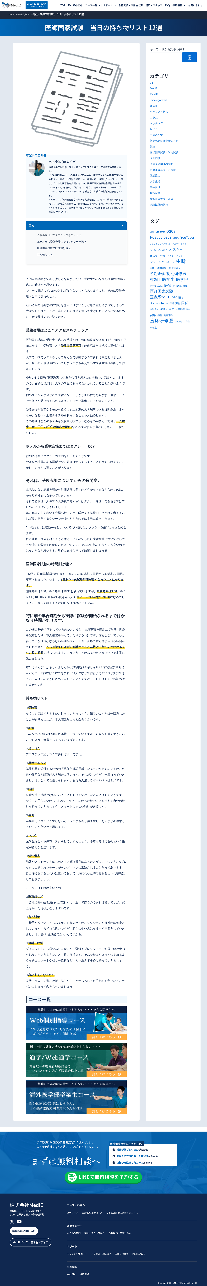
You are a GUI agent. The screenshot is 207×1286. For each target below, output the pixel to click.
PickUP (154, 94)
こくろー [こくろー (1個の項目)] (184, 245)
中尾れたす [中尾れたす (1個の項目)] (170, 264)
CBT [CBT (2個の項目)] (152, 232)
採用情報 (179, 5)
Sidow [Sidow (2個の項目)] (176, 238)
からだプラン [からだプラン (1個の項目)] (165, 245)
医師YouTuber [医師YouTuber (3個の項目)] (180, 288)
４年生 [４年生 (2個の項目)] (186, 326)
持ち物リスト (45, 254)
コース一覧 (92, 5)
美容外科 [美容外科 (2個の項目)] (168, 319)
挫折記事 (156, 193)
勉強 (37, 14)
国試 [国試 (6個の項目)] (184, 307)
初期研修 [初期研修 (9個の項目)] (157, 276)
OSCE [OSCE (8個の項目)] (170, 231)
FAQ (167, 5)
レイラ (154, 129)
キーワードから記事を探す (167, 49)
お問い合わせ (195, 5)
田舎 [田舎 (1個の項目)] (188, 314)
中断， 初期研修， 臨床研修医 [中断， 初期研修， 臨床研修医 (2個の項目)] (165, 270)
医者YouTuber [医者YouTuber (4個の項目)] (159, 307)
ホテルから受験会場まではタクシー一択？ (61, 241)
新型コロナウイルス (163, 198)
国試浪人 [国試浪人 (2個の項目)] (154, 313)
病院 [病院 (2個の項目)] (160, 319)
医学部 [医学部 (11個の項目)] (182, 282)
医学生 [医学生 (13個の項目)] (168, 282)
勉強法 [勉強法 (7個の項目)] (155, 283)
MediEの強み (75, 5)
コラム (154, 117)
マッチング (157, 123)
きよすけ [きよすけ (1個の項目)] (176, 245)
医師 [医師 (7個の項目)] (167, 289)
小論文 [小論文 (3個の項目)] (170, 313)
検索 (189, 57)
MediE (154, 88)
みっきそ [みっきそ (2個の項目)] (163, 251)
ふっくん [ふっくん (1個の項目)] (153, 251)
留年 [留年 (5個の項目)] (153, 319)
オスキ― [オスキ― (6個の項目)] (175, 251)
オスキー (156, 105)
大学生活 (156, 181)
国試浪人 (156, 175)
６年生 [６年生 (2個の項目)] (153, 332)
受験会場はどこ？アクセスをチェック (59, 235)
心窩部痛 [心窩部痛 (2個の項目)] (180, 313)
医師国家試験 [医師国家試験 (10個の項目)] (161, 295)
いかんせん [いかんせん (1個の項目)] (154, 245)
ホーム (11, 14)
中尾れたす (157, 135)
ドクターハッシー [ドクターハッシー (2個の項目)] (176, 257)
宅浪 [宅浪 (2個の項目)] (162, 313)
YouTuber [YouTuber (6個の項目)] (187, 238)
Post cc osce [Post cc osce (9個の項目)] (160, 238)
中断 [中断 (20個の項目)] (181, 263)
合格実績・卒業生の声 (131, 5)
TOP (62, 5)
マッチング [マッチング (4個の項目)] (157, 263)
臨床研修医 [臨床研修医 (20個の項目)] (161, 325)
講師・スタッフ (154, 5)
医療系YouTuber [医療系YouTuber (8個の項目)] (163, 301)
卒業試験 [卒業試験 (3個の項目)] (174, 307)
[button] (122, 225)
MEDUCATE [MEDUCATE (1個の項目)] (160, 232)
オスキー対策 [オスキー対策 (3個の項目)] (157, 257)
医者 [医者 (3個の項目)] (181, 301)
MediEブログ (25, 14)
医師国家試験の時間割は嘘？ (54, 248)
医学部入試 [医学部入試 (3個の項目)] (156, 288)
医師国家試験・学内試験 (166, 152)
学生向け (156, 187)
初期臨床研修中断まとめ (166, 140)
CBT (152, 82)
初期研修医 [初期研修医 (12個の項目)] (176, 276)
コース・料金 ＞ (76, 1203)
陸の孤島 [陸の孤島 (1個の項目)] (178, 326)
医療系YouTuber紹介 (163, 164)
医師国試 (156, 158)
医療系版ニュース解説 (164, 169)
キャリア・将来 (160, 111)
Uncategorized (159, 100)
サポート (109, 5)
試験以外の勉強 (160, 204)
